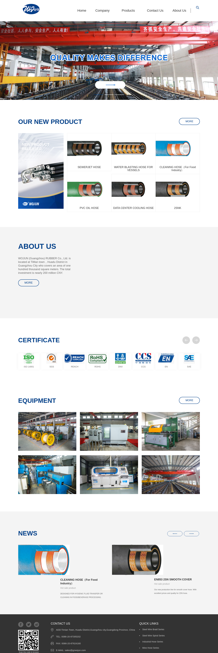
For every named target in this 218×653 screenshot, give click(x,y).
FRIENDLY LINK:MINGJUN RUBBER (135, 647)
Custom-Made (179, 619)
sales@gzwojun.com (75, 626)
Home (81, 10)
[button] (186, 340)
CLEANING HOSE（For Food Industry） (78, 551)
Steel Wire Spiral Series (184, 605)
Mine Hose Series (181, 612)
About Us (179, 10)
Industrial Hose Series (152, 612)
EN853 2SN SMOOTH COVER (173, 549)
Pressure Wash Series (152, 619)
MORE (187, 121)
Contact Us (155, 10)
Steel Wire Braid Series (153, 605)
